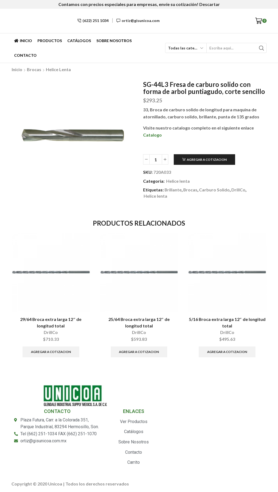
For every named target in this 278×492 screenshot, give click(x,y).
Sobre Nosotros (114, 40)
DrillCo (238, 189)
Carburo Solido (214, 189)
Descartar (209, 4)
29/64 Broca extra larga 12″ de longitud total (50, 322)
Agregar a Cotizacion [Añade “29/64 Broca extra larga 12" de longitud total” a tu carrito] (51, 352)
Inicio (23, 40)
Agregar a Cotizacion (207, 159)
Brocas (34, 69)
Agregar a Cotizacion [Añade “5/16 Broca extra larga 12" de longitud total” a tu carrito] (227, 352)
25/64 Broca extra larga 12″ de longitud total (139, 322)
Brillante (173, 189)
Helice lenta (58, 69)
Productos (49, 40)
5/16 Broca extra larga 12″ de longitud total (227, 322)
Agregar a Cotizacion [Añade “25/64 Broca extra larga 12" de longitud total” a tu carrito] (139, 352)
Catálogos (79, 40)
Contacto (25, 55)
